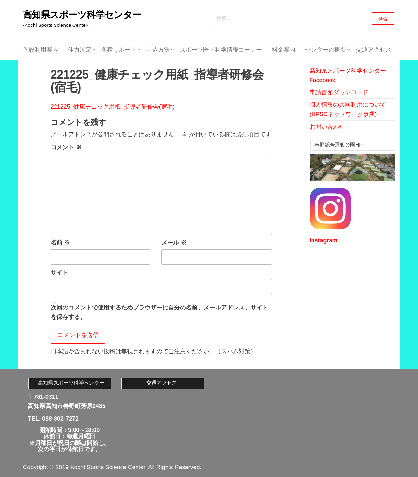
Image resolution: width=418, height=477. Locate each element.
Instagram (324, 240)
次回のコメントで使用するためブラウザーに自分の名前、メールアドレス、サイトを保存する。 (159, 312)
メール (173, 242)
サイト (59, 272)
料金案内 (283, 49)
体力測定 (79, 49)
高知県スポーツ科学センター (82, 15)
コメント (66, 147)
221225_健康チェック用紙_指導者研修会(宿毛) (113, 106)
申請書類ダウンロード (339, 92)
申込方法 (158, 49)
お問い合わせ (327, 126)
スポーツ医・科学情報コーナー (221, 49)
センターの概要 (325, 49)
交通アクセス (373, 49)
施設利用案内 (40, 49)
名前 (60, 242)
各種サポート (119, 49)
